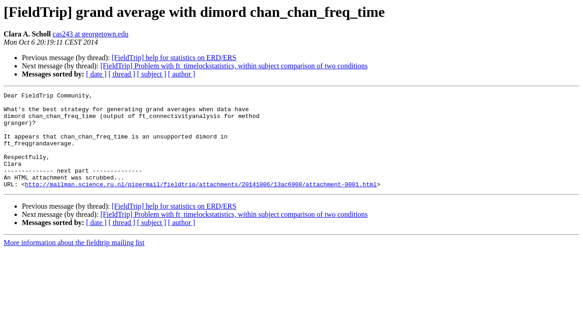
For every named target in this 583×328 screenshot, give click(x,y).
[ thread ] (121, 74)
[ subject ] (151, 74)
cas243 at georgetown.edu (90, 34)
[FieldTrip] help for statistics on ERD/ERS (174, 58)
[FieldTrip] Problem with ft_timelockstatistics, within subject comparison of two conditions (234, 66)
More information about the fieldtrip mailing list (74, 262)
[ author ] (181, 74)
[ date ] (96, 74)
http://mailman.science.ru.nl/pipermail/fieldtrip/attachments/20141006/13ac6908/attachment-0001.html (201, 203)
